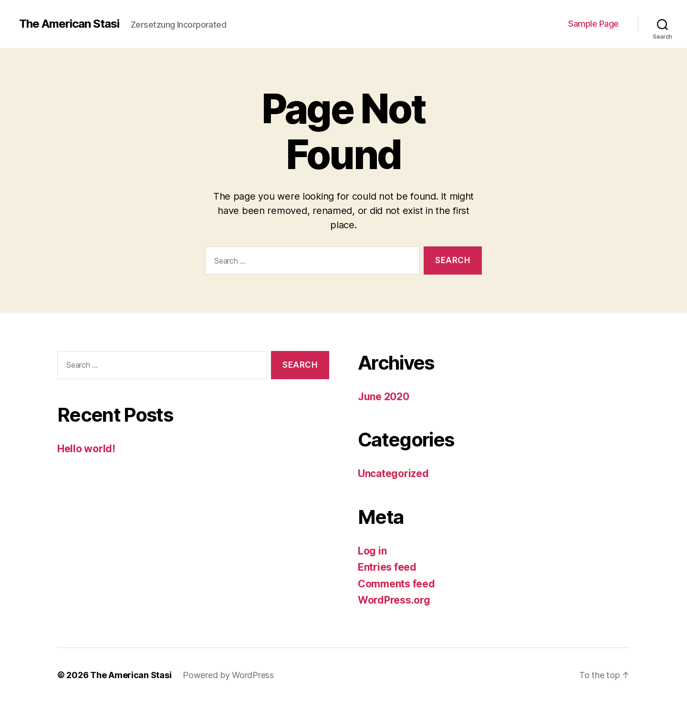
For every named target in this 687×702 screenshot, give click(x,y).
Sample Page (593, 24)
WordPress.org (394, 600)
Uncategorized (393, 473)
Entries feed (387, 567)
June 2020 (383, 397)
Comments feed (396, 584)
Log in (372, 551)
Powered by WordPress (228, 675)
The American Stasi (69, 24)
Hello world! (86, 449)
